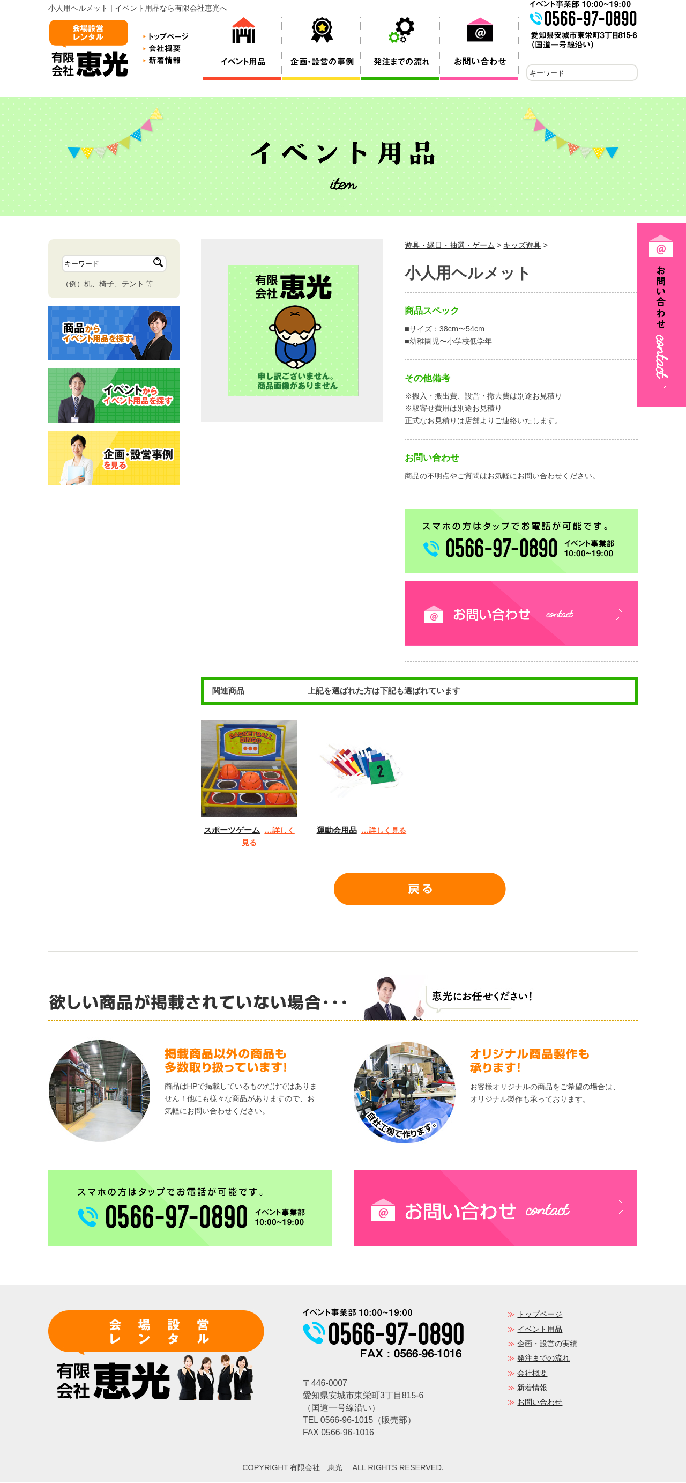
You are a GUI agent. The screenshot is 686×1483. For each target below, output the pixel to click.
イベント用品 (539, 1330)
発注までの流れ (543, 1359)
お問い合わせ (539, 1403)
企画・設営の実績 (547, 1344)
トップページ (539, 1315)
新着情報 (532, 1388)
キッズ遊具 (522, 246)
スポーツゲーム (232, 831)
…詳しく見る (383, 831)
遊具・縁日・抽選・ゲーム (450, 246)
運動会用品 (337, 831)
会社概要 (532, 1374)
